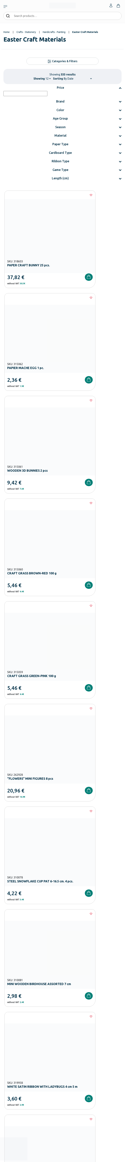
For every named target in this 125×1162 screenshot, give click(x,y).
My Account (68, 1068)
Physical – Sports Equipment (17, 1046)
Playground (9, 1041)
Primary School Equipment (16, 1030)
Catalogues (68, 1030)
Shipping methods (12, 1079)
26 (72, 746)
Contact (66, 1079)
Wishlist (66, 1074)
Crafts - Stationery (26, 32)
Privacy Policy (101, 951)
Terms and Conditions (66, 951)
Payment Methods (12, 1074)
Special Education (12, 1052)
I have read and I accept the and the (62, 951)
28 (93, 746)
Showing (39, 78)
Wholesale (67, 1046)
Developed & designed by (62, 1157)
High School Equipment (15, 1035)
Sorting (58, 78)
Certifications (69, 1024)
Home (6, 32)
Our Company (69, 1019)
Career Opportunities (73, 1041)
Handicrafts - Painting (54, 32)
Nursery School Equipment (16, 1019)
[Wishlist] (55, 195)
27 (83, 746)
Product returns (11, 1085)
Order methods (11, 1068)
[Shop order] (77, 78)
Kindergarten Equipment (15, 1024)
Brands (66, 1035)
